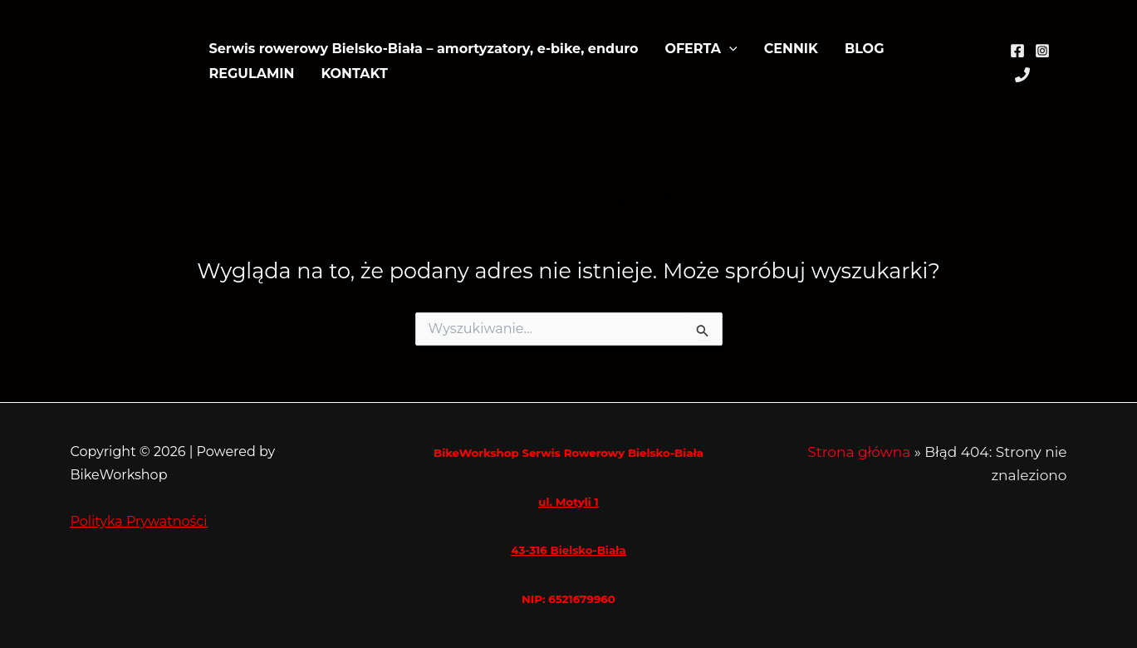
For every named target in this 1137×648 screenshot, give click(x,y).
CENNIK (791, 48)
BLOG (865, 48)
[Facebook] (1017, 50)
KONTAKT (354, 73)
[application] (729, 49)
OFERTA (700, 49)
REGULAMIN (252, 73)
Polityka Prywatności (139, 521)
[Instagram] (1042, 50)
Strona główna (858, 452)
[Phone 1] (1022, 74)
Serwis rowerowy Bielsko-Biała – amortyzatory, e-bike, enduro (424, 48)
